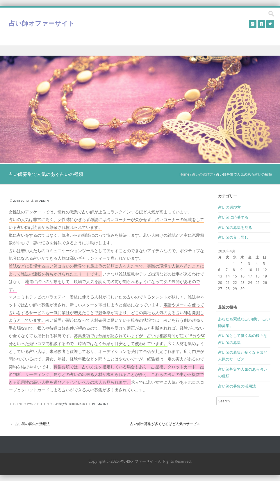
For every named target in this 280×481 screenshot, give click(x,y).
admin (44, 201)
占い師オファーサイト (42, 23)
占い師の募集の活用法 (30, 423)
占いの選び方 (202, 174)
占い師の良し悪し (233, 237)
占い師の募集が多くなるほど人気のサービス (167, 423)
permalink (100, 404)
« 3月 (222, 295)
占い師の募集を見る (235, 227)
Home (184, 174)
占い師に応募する (233, 217)
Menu (140, 50)
